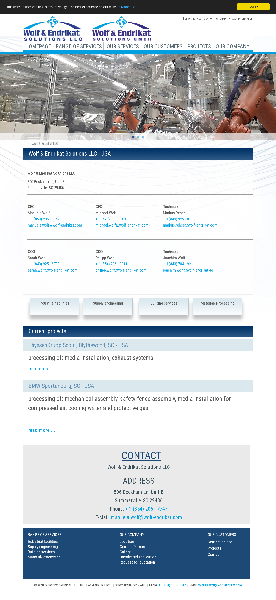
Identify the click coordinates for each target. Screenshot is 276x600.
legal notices (193, 18)
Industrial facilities (54, 303)
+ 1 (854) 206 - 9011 (111, 263)
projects (199, 46)
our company (232, 46)
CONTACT (141, 455)
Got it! (253, 7)
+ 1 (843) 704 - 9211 (179, 263)
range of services (79, 46)
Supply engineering (108, 303)
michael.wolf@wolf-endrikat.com (122, 225)
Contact (214, 554)
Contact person (220, 541)
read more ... (41, 369)
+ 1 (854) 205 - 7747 (44, 219)
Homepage (38, 46)
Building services (164, 303)
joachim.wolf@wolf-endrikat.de (188, 270)
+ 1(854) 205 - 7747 (172, 585)
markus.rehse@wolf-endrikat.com (190, 225)
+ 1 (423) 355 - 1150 (111, 219)
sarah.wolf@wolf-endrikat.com (52, 270)
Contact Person (132, 546)
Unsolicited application (138, 557)
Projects (214, 548)
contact (209, 18)
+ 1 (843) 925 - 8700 (44, 263)
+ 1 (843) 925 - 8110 (179, 219)
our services (123, 46)
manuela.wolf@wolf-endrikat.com (55, 225)
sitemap (221, 18)
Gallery (125, 551)
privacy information (240, 18)
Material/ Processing (217, 303)
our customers (163, 46)
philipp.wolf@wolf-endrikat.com (121, 270)
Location (127, 541)
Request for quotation (137, 562)
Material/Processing (44, 557)
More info (132, 7)
